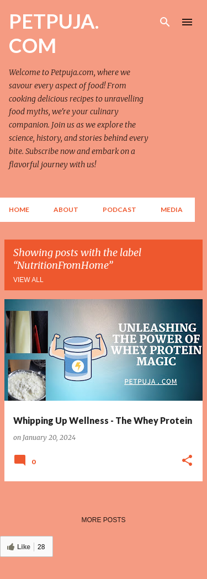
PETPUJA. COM (54, 33)
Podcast (119, 209)
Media (172, 209)
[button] (187, 461)
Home (19, 209)
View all (28, 280)
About (66, 209)
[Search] (165, 22)
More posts (103, 520)
